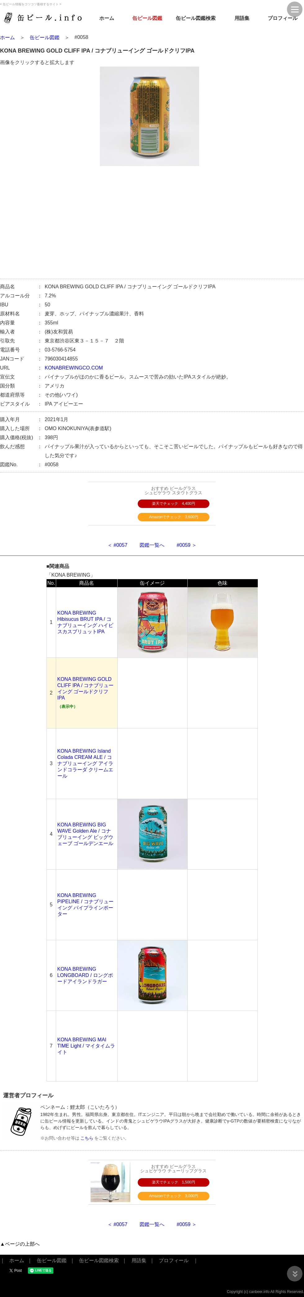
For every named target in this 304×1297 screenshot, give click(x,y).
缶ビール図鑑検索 (196, 18)
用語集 (242, 18)
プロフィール (282, 18)
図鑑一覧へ (152, 545)
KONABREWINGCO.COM (74, 367)
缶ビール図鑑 (147, 18)
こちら (86, 1138)
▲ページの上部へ (20, 1244)
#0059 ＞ (187, 545)
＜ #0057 (117, 545)
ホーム (106, 18)
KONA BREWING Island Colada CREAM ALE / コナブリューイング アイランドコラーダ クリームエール (85, 763)
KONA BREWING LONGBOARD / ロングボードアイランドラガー (85, 975)
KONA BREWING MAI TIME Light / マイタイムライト (86, 1046)
